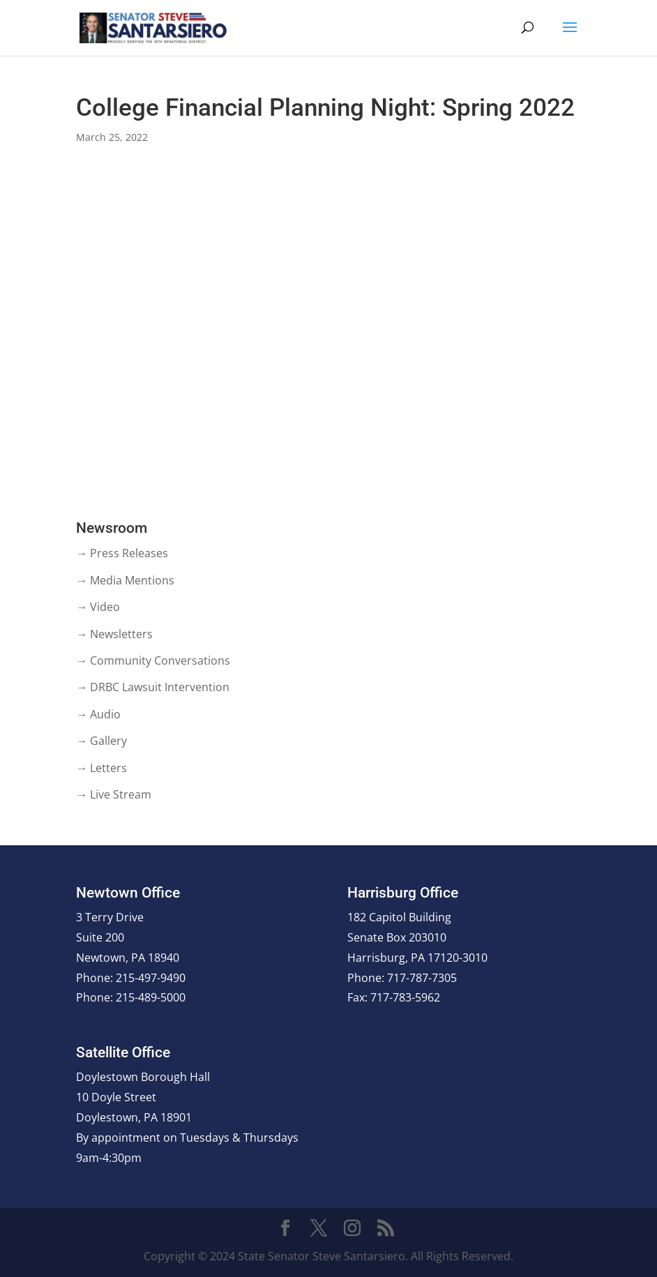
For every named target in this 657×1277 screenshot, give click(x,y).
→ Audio (98, 714)
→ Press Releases (122, 553)
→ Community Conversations (153, 660)
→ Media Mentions (125, 580)
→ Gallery (101, 740)
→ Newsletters (114, 634)
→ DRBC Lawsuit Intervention (152, 687)
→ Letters (101, 768)
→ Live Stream (113, 794)
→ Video (98, 606)
